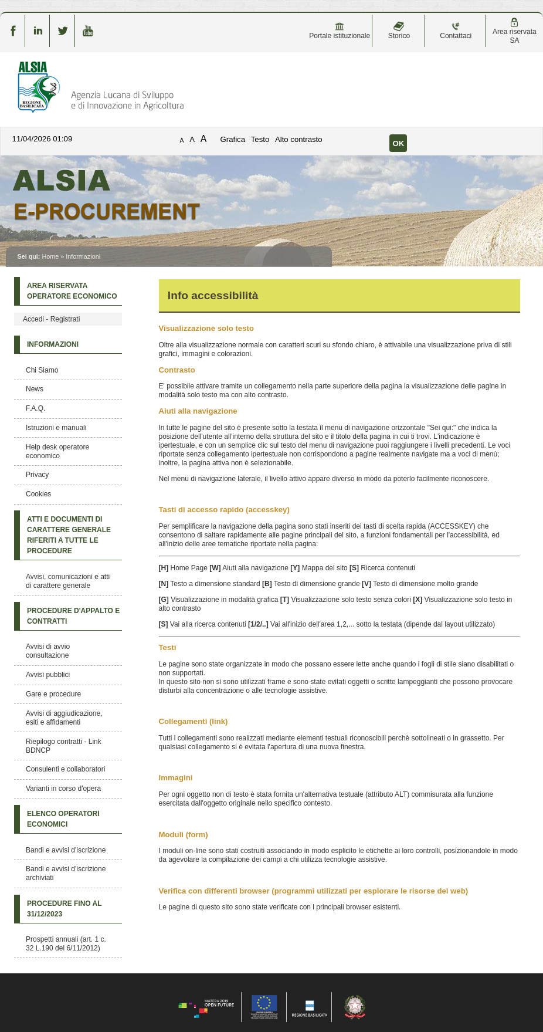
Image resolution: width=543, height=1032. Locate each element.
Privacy (37, 475)
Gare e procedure (53, 694)
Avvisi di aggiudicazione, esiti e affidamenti (64, 717)
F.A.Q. (35, 408)
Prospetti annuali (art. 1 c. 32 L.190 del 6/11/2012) (66, 943)
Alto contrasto (299, 139)
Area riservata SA (515, 31)
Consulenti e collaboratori (65, 769)
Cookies (38, 494)
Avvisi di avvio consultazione (48, 650)
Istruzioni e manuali (56, 428)
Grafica (233, 139)
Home (50, 256)
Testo (260, 139)
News (34, 389)
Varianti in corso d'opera (63, 788)
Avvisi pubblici (48, 675)
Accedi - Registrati (51, 319)
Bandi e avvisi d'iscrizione (66, 850)
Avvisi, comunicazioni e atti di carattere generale (68, 581)
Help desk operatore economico (57, 451)
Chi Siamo (42, 370)
